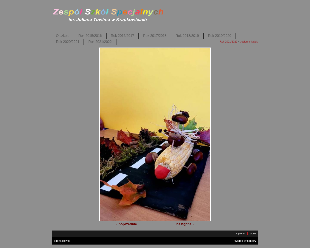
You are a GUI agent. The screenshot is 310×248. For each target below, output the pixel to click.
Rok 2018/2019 (187, 36)
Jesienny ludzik (249, 41)
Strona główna (62, 240)
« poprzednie (126, 224)
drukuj (253, 233)
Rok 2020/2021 (67, 42)
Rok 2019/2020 (219, 36)
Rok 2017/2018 (154, 36)
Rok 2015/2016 (90, 36)
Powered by (244, 240)
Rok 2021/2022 (100, 42)
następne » (185, 224)
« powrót (240, 233)
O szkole (62, 36)
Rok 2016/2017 (122, 36)
